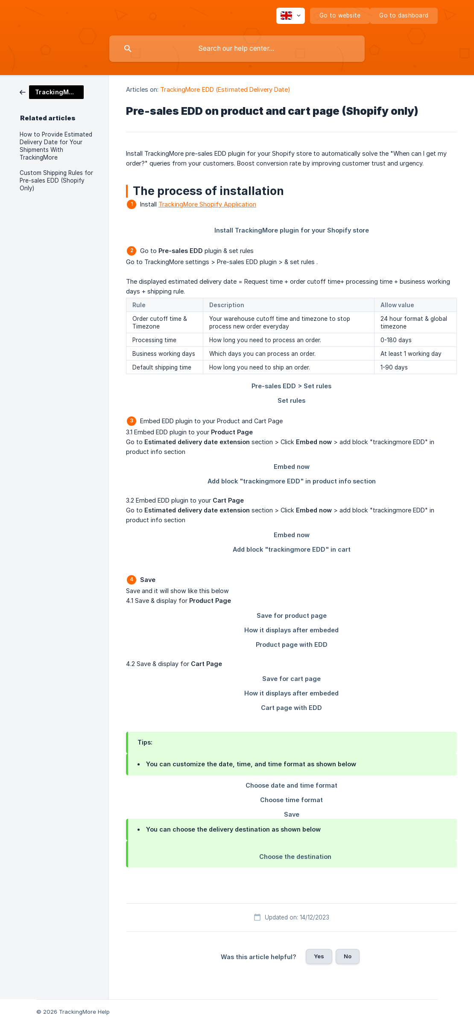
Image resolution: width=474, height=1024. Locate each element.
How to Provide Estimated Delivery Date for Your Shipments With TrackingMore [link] (56, 146)
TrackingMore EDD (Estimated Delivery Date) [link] (225, 89)
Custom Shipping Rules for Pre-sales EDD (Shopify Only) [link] (56, 180)
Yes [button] (319, 956)
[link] (52, 91)
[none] (290, 16)
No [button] (347, 956)
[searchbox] (237, 48)
